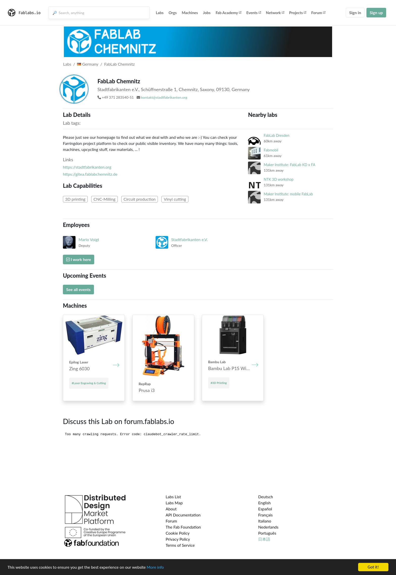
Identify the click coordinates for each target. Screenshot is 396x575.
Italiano (264, 520)
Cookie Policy (178, 533)
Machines (190, 12)
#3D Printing (219, 382)
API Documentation (183, 514)
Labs (160, 12)
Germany (87, 64)
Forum (318, 12)
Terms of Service (180, 545)
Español (265, 508)
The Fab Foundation (183, 527)
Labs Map (174, 502)
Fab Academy (228, 12)
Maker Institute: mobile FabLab (288, 194)
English (264, 502)
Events (253, 12)
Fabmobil (271, 150)
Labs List (173, 496)
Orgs (173, 12)
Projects (297, 12)
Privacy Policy (178, 539)
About (171, 508)
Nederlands (268, 527)
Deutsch (265, 496)
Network (275, 12)
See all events (78, 289)
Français (265, 514)
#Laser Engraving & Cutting (89, 383)
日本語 (264, 539)
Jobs (207, 12)
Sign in (355, 12)
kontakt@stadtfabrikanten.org (164, 97)
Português (267, 533)
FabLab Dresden (276, 135)
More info (155, 567)
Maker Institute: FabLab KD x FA (289, 165)
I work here (78, 259)
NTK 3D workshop (278, 179)
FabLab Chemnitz (119, 64)
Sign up (376, 12)
